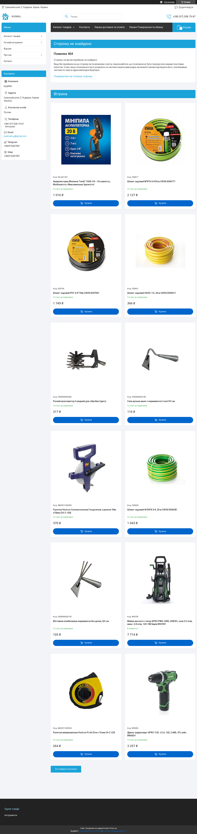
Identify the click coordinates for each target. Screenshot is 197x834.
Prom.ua (113, 828)
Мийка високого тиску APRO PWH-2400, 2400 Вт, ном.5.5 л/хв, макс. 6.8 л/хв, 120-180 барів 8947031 (159, 622)
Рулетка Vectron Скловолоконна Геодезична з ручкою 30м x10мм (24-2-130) (84, 511)
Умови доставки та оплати (109, 27)
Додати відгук (186, 7)
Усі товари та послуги (66, 769)
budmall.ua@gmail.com (15, 136)
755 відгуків (169, 2)
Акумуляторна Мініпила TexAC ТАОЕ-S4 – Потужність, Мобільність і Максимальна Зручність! (81, 183)
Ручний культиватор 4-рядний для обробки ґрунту (79, 401)
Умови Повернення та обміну (146, 27)
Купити (88, 203)
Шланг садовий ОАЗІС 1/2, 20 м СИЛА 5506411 (151, 293)
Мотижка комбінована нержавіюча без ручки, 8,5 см (81, 621)
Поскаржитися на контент (90, 831)
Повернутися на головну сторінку (73, 76)
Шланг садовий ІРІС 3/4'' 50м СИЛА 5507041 (76, 293)
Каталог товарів (62, 27)
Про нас (8, 55)
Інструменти (11, 815)
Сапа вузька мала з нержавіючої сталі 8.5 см (151, 401)
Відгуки (7, 48)
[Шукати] (66, 16)
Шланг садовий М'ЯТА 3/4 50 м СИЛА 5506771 (151, 181)
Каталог (8, 61)
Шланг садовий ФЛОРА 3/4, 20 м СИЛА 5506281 (152, 509)
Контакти (84, 27)
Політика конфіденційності (114, 831)
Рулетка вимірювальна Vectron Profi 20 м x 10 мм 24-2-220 (84, 732)
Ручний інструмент (13, 42)
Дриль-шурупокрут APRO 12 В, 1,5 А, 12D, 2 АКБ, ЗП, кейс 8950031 (156, 734)
